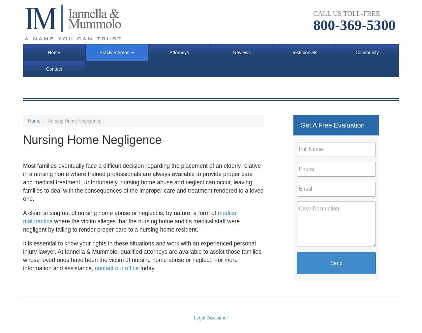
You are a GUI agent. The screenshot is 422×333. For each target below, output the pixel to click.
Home (54, 52)
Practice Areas (117, 52)
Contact (54, 69)
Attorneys (179, 52)
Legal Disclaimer (211, 317)
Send (336, 263)
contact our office (117, 268)
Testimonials (304, 52)
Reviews (242, 52)
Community (367, 52)
